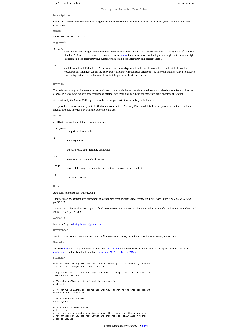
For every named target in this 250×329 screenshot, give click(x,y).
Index (144, 326)
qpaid (124, 55)
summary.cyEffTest (107, 252)
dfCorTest (113, 248)
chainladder (60, 252)
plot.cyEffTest (128, 252)
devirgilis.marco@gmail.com (87, 224)
